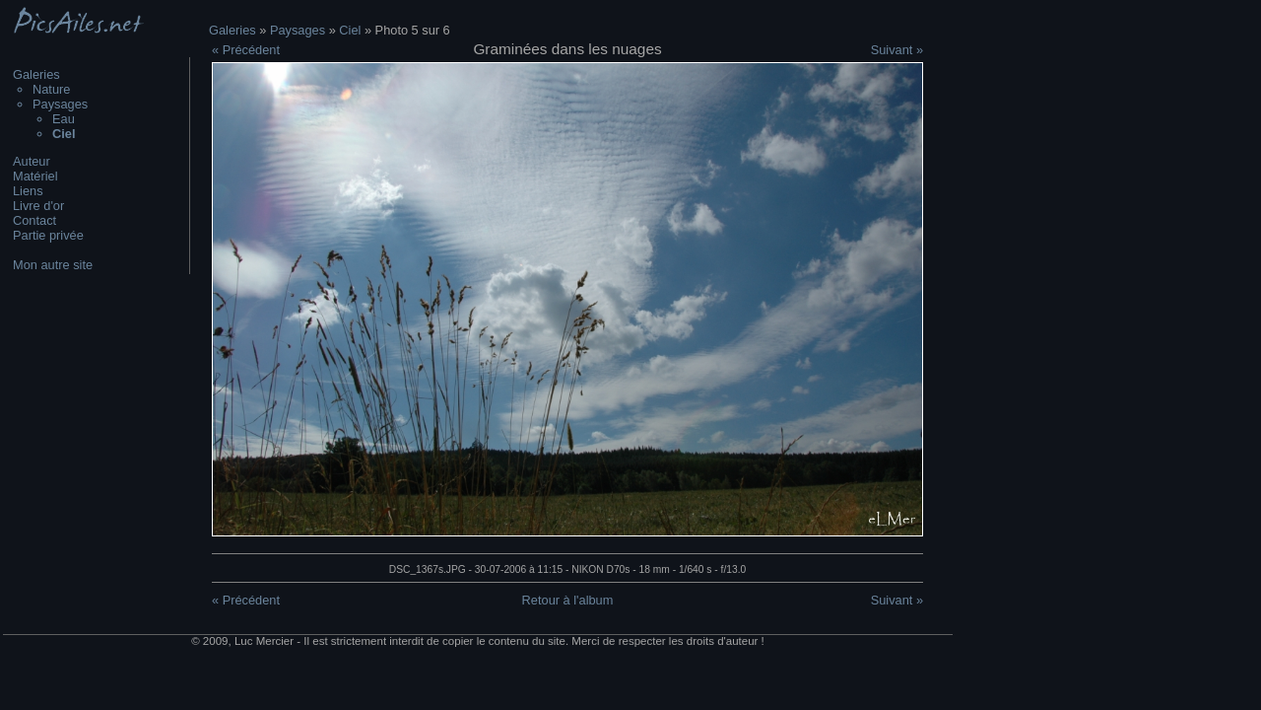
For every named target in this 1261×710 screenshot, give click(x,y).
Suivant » (897, 49)
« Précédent (246, 49)
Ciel (350, 30)
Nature (51, 89)
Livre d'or (38, 205)
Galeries (36, 74)
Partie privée (48, 235)
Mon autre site (53, 264)
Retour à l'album (568, 600)
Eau (63, 118)
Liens (28, 190)
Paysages (60, 104)
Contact (34, 220)
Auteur (31, 161)
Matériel (35, 176)
